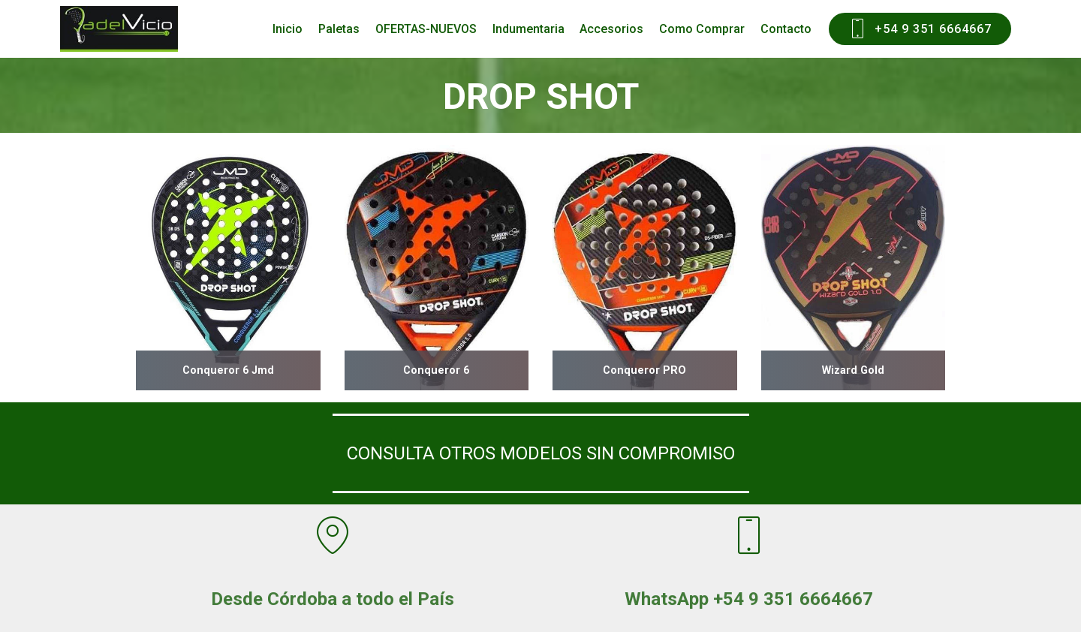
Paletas (339, 29)
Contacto (786, 29)
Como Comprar (702, 29)
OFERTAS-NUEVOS (426, 29)
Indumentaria (528, 29)
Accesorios (611, 29)
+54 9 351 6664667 (920, 29)
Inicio (288, 29)
